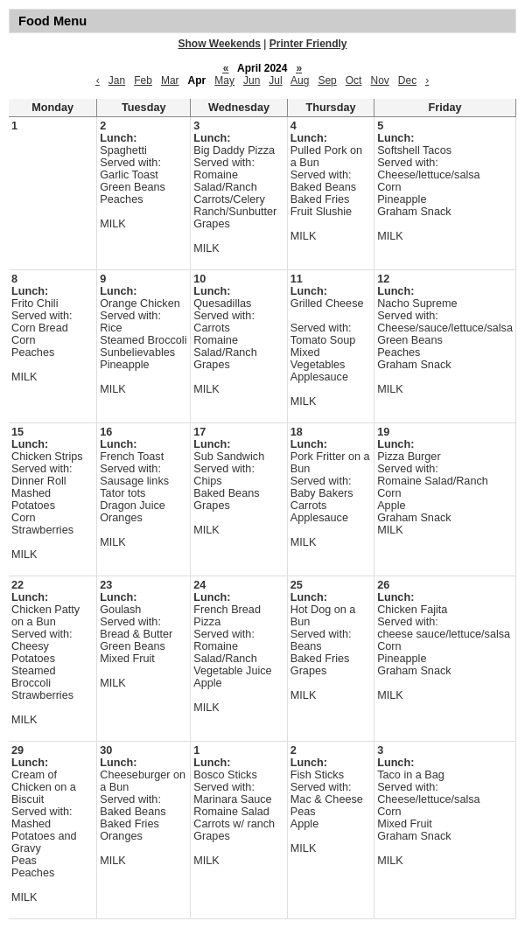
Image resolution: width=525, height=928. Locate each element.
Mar (170, 80)
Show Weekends (219, 44)
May (224, 80)
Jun (251, 80)
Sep (327, 80)
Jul (275, 80)
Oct (354, 80)
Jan (116, 80)
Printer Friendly (308, 44)
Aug (299, 80)
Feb (143, 80)
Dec (407, 80)
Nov (379, 80)
